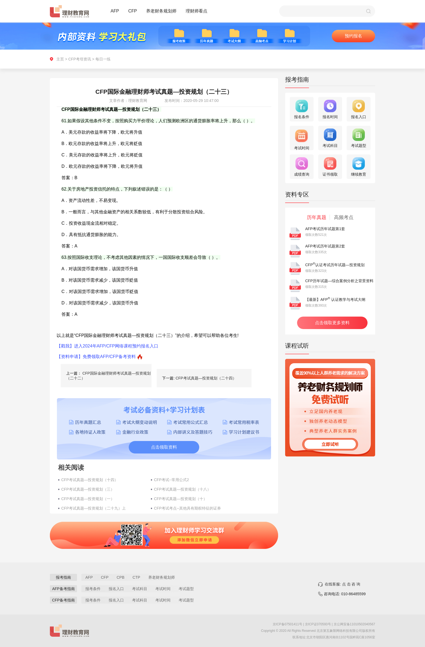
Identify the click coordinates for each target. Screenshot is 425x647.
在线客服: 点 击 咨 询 (342, 584)
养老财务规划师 (161, 11)
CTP (136, 577)
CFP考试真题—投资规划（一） (87, 499)
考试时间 (162, 589)
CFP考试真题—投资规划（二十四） (206, 378)
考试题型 (186, 589)
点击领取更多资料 (332, 322)
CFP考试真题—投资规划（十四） (89, 480)
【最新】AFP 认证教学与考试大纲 (335, 299)
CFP (132, 11)
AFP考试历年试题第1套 (325, 229)
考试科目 (139, 589)
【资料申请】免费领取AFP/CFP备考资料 (96, 356)
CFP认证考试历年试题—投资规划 (335, 265)
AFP (115, 11)
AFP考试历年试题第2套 (325, 246)
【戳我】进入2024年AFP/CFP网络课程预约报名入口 (107, 346)
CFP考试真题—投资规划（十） (180, 499)
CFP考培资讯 (79, 59)
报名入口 (116, 589)
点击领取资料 (164, 447)
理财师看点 (196, 11)
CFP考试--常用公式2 (171, 480)
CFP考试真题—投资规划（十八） (182, 489)
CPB (120, 577)
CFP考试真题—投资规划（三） (87, 489)
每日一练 (103, 59)
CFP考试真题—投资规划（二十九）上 (93, 508)
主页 (60, 59)
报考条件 (93, 589)
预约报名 (353, 36)
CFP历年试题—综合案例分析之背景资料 (339, 281)
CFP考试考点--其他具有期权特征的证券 (187, 508)
